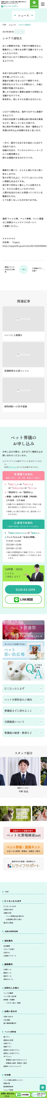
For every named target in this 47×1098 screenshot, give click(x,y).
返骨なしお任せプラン (14, 1082)
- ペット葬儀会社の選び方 (17, 926)
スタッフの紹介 (11, 963)
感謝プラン (14, 484)
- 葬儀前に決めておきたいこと (19, 1090)
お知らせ (8, 967)
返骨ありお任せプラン (20, 536)
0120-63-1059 (25, 597)
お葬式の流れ (10, 918)
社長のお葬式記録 (13, 943)
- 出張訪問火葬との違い (16, 930)
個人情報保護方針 (12, 1047)
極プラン (8, 1062)
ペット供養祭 (10, 1012)
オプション (12, 467)
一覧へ (23, 269)
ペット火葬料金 (12, 1056)
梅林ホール (9, 993)
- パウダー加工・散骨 (15, 1024)
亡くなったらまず (12, 914)
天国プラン (32, 484)
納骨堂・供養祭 (11, 1020)
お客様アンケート (12, 971)
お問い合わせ (10, 1039)
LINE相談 (26, 607)
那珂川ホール (10, 998)
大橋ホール (9, 985)
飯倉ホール (9, 989)
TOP (7, 898)
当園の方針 (9, 922)
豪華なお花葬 (19, 487)
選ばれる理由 (10, 934)
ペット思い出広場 (12, 1016)
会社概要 (8, 958)
